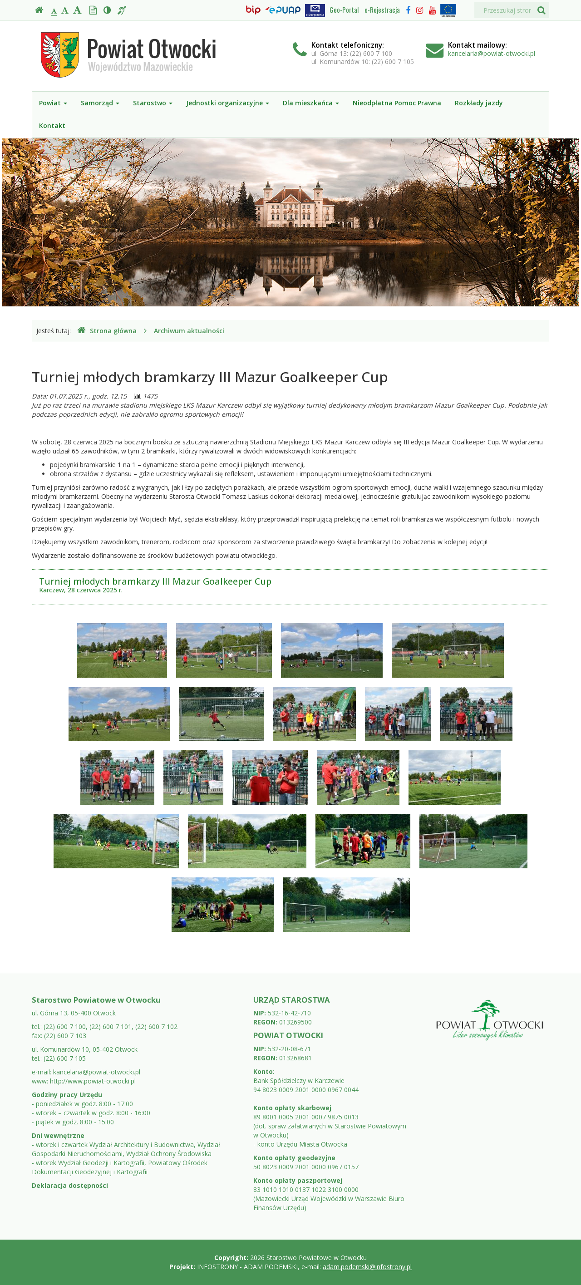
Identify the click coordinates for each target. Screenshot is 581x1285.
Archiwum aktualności (189, 330)
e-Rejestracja (382, 9)
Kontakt (52, 125)
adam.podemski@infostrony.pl (367, 1266)
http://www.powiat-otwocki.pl (93, 1081)
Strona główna (107, 330)
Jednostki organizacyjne (227, 102)
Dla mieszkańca (311, 102)
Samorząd (100, 102)
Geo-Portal (344, 9)
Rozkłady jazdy (479, 102)
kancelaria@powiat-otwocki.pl (491, 53)
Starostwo (152, 102)
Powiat (53, 102)
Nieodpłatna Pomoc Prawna (397, 102)
